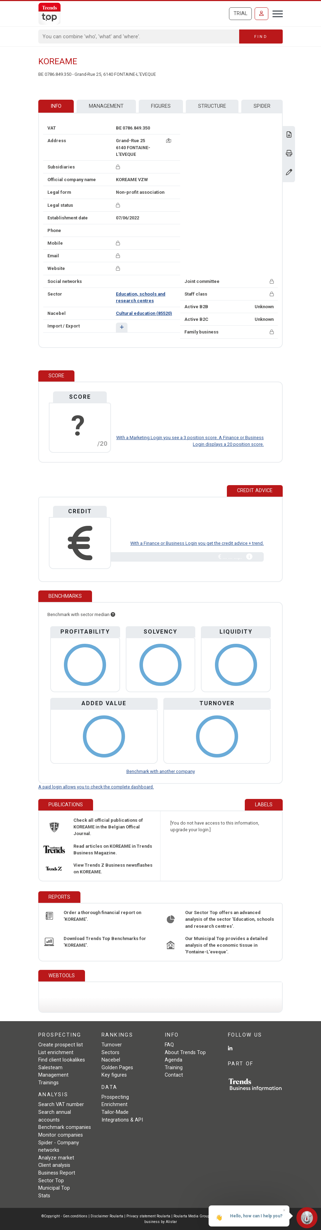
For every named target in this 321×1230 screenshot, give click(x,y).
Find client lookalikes (61, 1060)
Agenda (173, 1060)
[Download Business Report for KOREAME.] (289, 135)
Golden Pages (117, 1068)
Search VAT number (61, 1104)
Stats (44, 1196)
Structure (212, 106)
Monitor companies (60, 1135)
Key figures (114, 1075)
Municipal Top (54, 1188)
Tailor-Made (115, 1112)
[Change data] (289, 173)
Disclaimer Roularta (107, 1216)
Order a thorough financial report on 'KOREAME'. (102, 916)
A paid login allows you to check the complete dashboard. (96, 786)
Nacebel (110, 1060)
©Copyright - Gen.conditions (64, 1216)
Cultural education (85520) (144, 313)
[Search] (139, 36)
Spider (262, 106)
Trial (240, 13)
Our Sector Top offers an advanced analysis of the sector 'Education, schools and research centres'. (229, 919)
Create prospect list (60, 1045)
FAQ (169, 1045)
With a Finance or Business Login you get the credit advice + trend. (197, 543)
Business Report (56, 1173)
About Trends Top (185, 1053)
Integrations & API (122, 1120)
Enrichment (114, 1104)
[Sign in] (261, 13)
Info (56, 106)
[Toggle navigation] (275, 13)
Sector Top (51, 1181)
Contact (174, 1075)
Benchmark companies (64, 1127)
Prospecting (115, 1097)
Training (174, 1068)
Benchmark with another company (160, 771)
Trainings (48, 1083)
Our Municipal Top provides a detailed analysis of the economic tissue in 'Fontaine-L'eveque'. (226, 945)
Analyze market (56, 1158)
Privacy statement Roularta (148, 1216)
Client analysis (54, 1165)
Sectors (110, 1053)
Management (106, 106)
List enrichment (55, 1053)
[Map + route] (168, 140)
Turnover (111, 1045)
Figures (161, 106)
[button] (121, 327)
